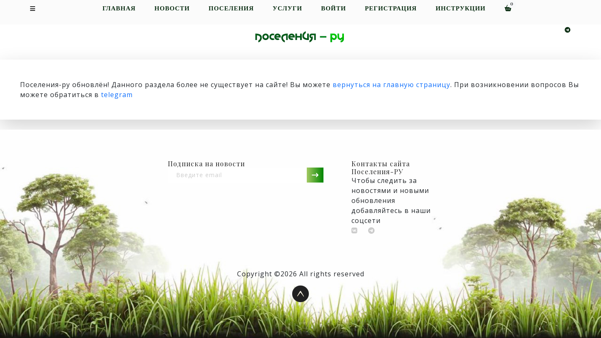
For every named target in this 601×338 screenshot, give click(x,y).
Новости (172, 8)
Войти (333, 8)
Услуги (287, 8)
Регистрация (391, 8)
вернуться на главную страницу (391, 84)
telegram (117, 94)
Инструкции (461, 8)
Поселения (231, 8)
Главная (119, 8)
